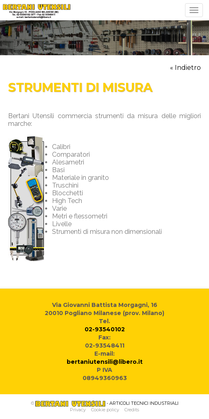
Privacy (78, 410)
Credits (131, 410)
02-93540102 (105, 329)
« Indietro (185, 67)
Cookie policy (105, 410)
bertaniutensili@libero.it (105, 361)
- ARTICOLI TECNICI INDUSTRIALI (107, 403)
